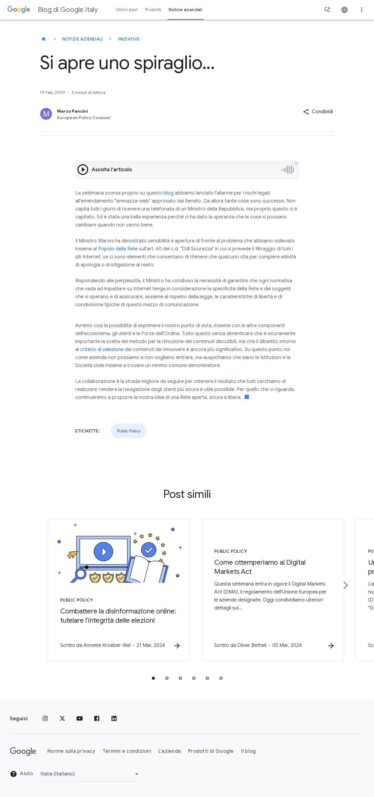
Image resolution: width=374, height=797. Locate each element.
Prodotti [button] (153, 9)
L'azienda (170, 752)
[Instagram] (45, 718)
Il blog (248, 752)
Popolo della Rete (118, 249)
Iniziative (129, 39)
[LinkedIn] (114, 718)
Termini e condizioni (127, 752)
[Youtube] (79, 718)
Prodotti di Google (211, 752)
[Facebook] (96, 718)
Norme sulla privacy (71, 752)
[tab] (153, 678)
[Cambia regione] (90, 774)
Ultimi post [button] (127, 9)
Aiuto (21, 774)
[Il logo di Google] (23, 751)
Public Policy (128, 431)
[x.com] (62, 718)
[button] (318, 111)
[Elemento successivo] (345, 585)
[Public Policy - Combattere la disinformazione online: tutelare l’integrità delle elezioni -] (107, 590)
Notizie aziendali (82, 39)
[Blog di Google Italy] (43, 39)
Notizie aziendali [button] (185, 9)
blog (168, 193)
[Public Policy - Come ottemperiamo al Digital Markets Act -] (268, 590)
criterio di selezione (102, 349)
